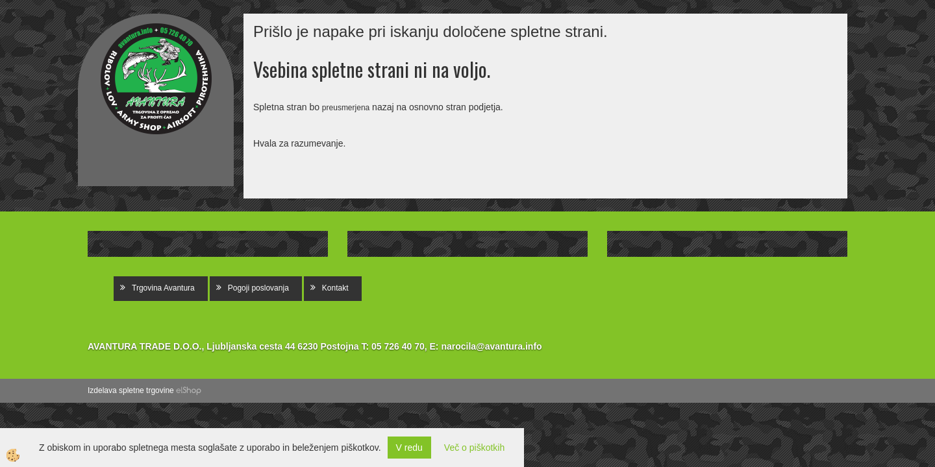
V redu (409, 447)
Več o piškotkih (474, 447)
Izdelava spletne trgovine (131, 390)
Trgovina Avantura (163, 288)
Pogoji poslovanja (258, 288)
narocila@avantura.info (491, 346)
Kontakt (335, 288)
